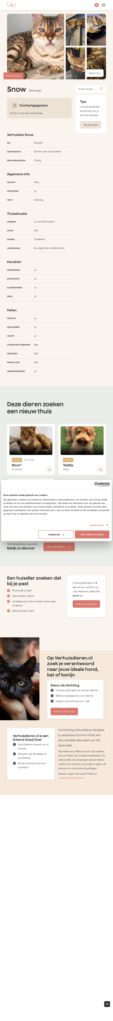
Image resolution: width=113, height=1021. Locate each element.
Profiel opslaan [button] (90, 89)
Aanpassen (56, 534)
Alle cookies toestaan (92, 534)
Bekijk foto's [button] (94, 73)
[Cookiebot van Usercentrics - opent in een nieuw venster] (97, 484)
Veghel (66, 469)
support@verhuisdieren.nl (71, 778)
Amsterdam (17, 469)
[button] (96, 5)
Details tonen (97, 525)
